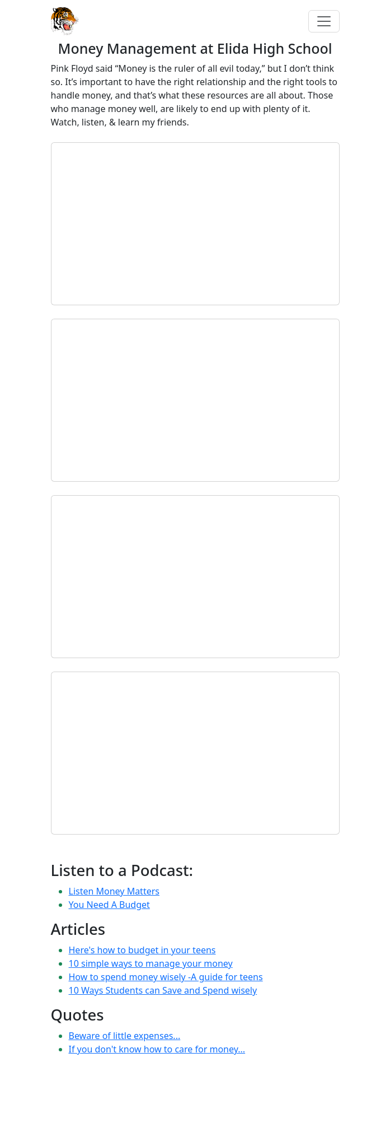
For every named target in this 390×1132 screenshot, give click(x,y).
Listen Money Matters (114, 891)
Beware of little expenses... (125, 1035)
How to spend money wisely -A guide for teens (166, 977)
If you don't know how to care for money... (157, 1049)
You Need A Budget (109, 904)
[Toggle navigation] (324, 21)
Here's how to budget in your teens (142, 950)
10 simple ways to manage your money (151, 963)
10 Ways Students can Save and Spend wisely (163, 990)
